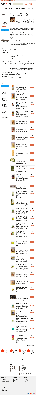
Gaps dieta (4, 63)
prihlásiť (7, 0)
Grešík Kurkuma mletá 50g (21, 143)
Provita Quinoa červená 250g (22, 287)
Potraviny (18, 8)
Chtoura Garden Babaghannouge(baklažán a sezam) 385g (22, 336)
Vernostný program (33, 350)
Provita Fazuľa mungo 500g (21, 216)
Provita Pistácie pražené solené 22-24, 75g (21, 273)
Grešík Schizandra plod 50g (21, 150)
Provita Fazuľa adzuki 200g (21, 208)
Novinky (4, 24)
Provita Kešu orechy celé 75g (22, 240)
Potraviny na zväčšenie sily (5, 72)
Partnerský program (28, 380)
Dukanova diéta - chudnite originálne (5, 59)
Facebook (10, 367)
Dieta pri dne (4, 50)
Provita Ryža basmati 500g (21, 303)
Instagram (10, 371)
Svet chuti (4, 111)
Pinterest (10, 369)
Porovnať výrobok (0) (20, 77)
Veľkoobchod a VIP (4, 390)
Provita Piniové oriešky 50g (21, 264)
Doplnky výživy (30, 8)
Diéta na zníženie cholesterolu (5, 61)
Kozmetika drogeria (5, 10)
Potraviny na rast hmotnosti (5, 70)
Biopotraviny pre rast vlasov (5, 76)
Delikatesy (13, 8)
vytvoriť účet (13, 0)
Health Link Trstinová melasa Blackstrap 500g (21, 175)
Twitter (12, 367)
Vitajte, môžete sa (3, 0)
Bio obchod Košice (4, 382)
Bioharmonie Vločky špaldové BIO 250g (20, 94)
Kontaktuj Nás (20, 10)
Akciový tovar (27, 381)
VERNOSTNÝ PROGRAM (5, 381)
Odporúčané (5, 23)
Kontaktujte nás (15, 379)
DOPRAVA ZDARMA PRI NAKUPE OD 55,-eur (15, 351)
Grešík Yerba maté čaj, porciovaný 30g (20, 158)
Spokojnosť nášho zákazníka (5, 380)
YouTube (15, 369)
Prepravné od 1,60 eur (24, 350)
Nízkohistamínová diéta (5, 52)
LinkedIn (12, 369)
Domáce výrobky (24, 8)
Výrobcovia (26, 379)
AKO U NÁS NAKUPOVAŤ (5, 379)
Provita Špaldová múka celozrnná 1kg (21, 311)
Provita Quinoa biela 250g (21, 280)
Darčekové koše (7, 8)
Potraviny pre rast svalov (5, 74)
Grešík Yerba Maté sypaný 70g (22, 166)
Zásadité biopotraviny (5, 81)
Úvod (2, 8)
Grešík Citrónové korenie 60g (22, 120)
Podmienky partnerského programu (4, 106)
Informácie (14, 10)
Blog (2, 83)
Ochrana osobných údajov (5, 388)
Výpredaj (4, 22)
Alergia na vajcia (5, 48)
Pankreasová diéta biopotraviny (5, 54)
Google (15, 367)
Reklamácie (14, 380)
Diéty (10, 10)
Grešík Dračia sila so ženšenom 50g (20, 128)
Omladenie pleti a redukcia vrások (5, 65)
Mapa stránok (5, 117)
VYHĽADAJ (3, 26)
